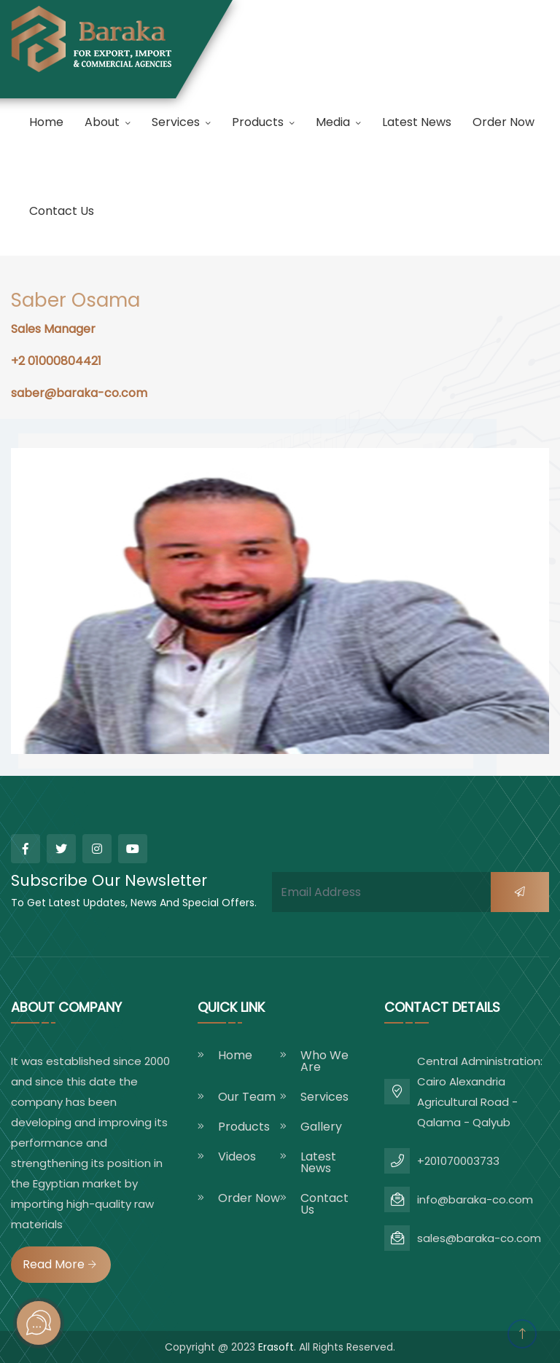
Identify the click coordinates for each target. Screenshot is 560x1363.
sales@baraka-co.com (479, 1238)
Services (176, 122)
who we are (324, 1061)
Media (333, 122)
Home (46, 122)
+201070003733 (458, 1160)
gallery (321, 1127)
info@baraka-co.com (475, 1199)
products (258, 122)
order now (503, 122)
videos (237, 1157)
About (102, 122)
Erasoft (276, 1347)
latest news (416, 122)
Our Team (247, 1097)
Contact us (61, 211)
